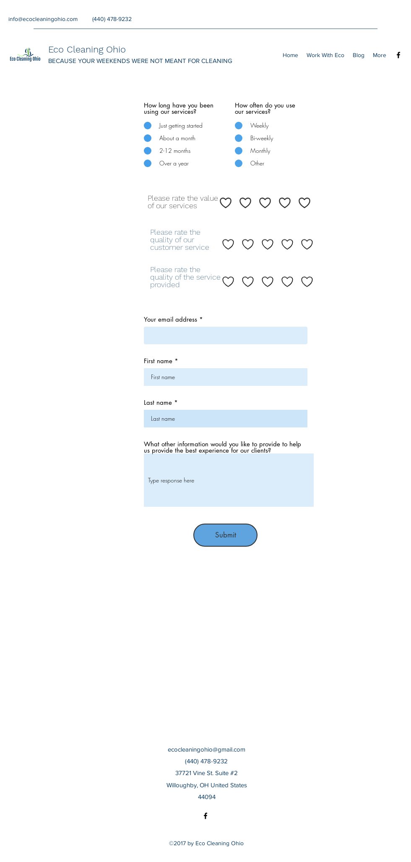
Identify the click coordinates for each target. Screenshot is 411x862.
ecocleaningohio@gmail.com (206, 749)
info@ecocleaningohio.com (43, 19)
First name (158, 361)
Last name (158, 402)
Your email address (170, 319)
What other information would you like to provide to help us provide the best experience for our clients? (222, 447)
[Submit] (225, 535)
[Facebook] (398, 55)
